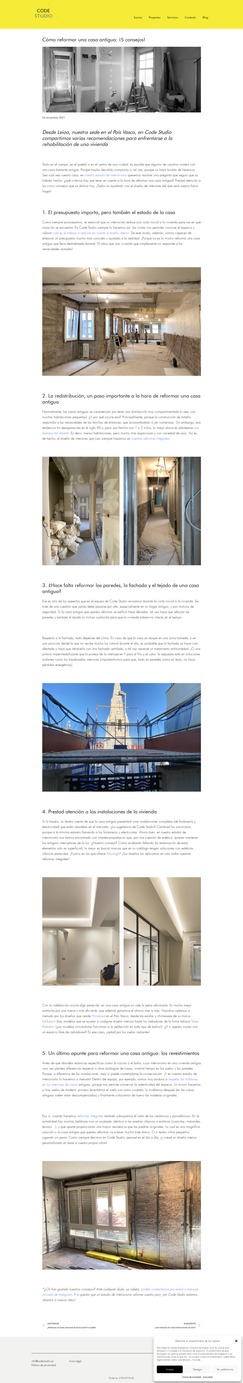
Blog (205, 17)
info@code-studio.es (42, 1361)
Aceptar (170, 1369)
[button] (236, 1341)
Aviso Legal (208, 1376)
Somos (138, 17)
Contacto (190, 17)
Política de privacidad (191, 1376)
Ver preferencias (225, 1369)
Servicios (172, 17)
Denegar (197, 1369)
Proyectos (154, 17)
